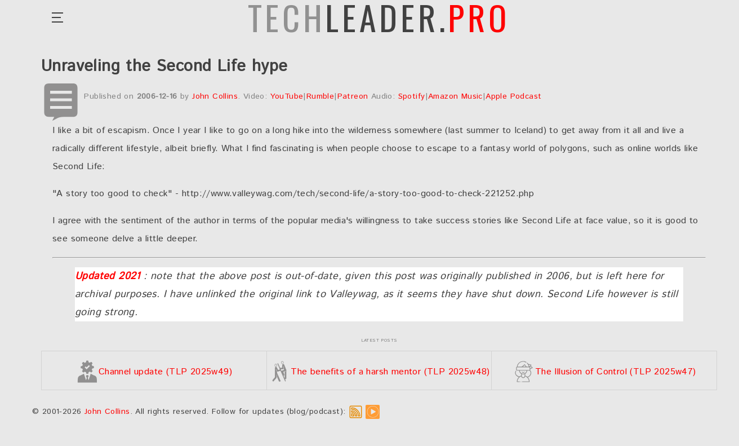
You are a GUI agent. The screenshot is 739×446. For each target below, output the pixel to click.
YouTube (287, 96)
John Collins (215, 96)
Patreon (352, 96)
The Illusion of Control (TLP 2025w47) (604, 371)
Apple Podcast (513, 96)
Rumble (320, 96)
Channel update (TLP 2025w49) (154, 371)
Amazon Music (455, 96)
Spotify (411, 96)
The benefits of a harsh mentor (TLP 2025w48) (379, 371)
